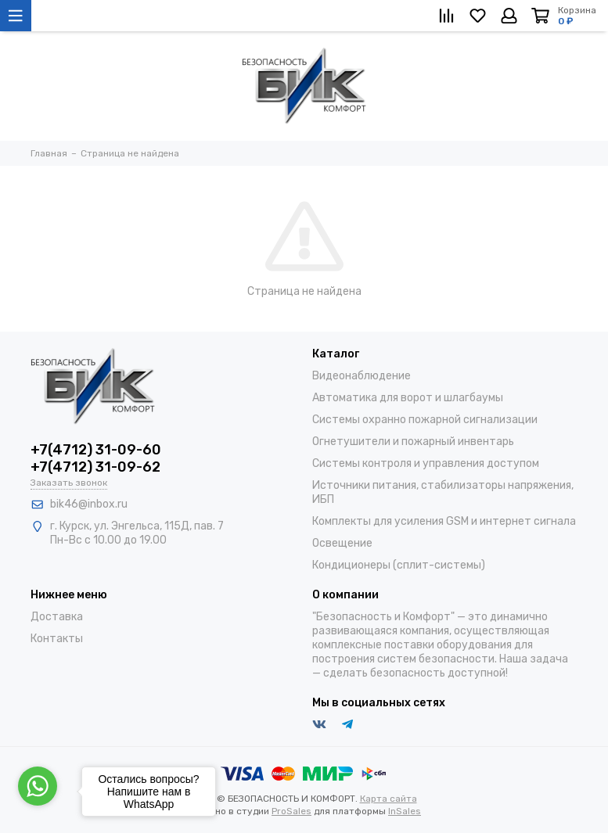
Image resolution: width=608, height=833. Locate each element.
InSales (404, 811)
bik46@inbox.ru (89, 504)
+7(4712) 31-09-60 (96, 449)
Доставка (57, 616)
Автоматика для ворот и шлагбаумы (407, 397)
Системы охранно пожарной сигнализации (425, 419)
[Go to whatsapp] (37, 786)
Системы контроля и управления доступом (425, 463)
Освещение (342, 543)
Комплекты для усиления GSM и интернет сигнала (444, 521)
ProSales (291, 811)
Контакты (57, 638)
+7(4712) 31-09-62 (95, 467)
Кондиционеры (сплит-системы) (398, 565)
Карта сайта (388, 798)
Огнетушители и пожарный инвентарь (413, 441)
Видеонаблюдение (361, 375)
